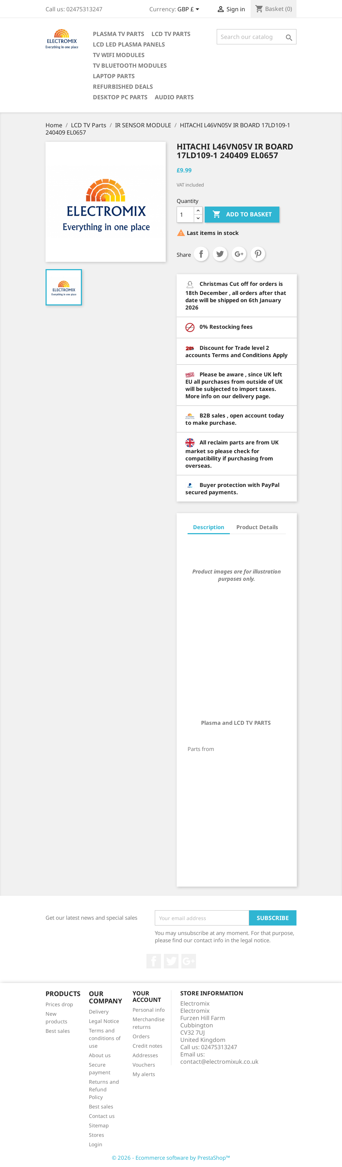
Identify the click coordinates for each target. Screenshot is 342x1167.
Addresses (145, 1055)
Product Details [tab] (257, 527)
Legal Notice (104, 1021)
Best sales (58, 1030)
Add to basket (242, 214)
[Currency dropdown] (189, 9)
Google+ (239, 254)
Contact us (102, 1115)
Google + (188, 961)
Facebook (153, 961)
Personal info (149, 1009)
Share (201, 254)
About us (100, 1055)
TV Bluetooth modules (130, 65)
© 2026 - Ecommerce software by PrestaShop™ (171, 1157)
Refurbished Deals (123, 87)
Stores (96, 1134)
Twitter (171, 961)
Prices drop (59, 1004)
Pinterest (258, 254)
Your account (147, 996)
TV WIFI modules (119, 55)
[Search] (257, 36)
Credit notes (147, 1045)
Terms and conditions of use (105, 1038)
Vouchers (144, 1064)
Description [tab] (208, 527)
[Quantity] (185, 215)
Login (95, 1144)
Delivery (99, 1011)
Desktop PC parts (120, 97)
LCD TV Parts (171, 34)
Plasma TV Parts (118, 34)
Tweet (220, 254)
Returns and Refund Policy (104, 1089)
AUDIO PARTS (174, 97)
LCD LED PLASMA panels (129, 44)
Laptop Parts (114, 76)
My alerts (144, 1074)
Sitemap (99, 1125)
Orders (141, 1036)
